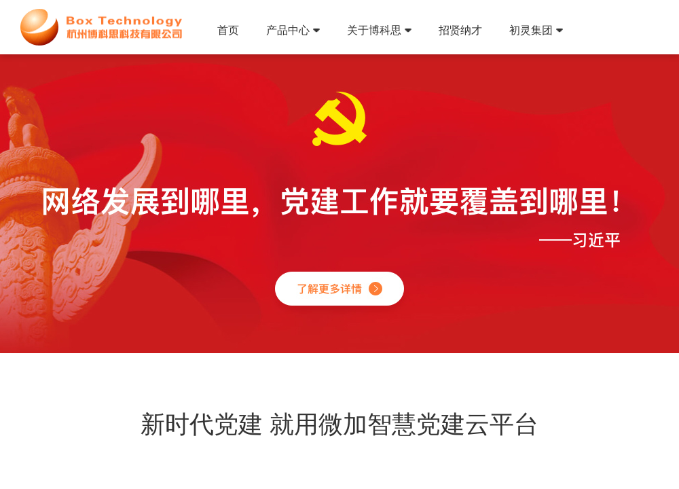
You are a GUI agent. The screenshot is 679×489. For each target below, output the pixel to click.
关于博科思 (379, 30)
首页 (228, 30)
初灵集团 (536, 30)
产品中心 (293, 30)
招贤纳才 (460, 30)
